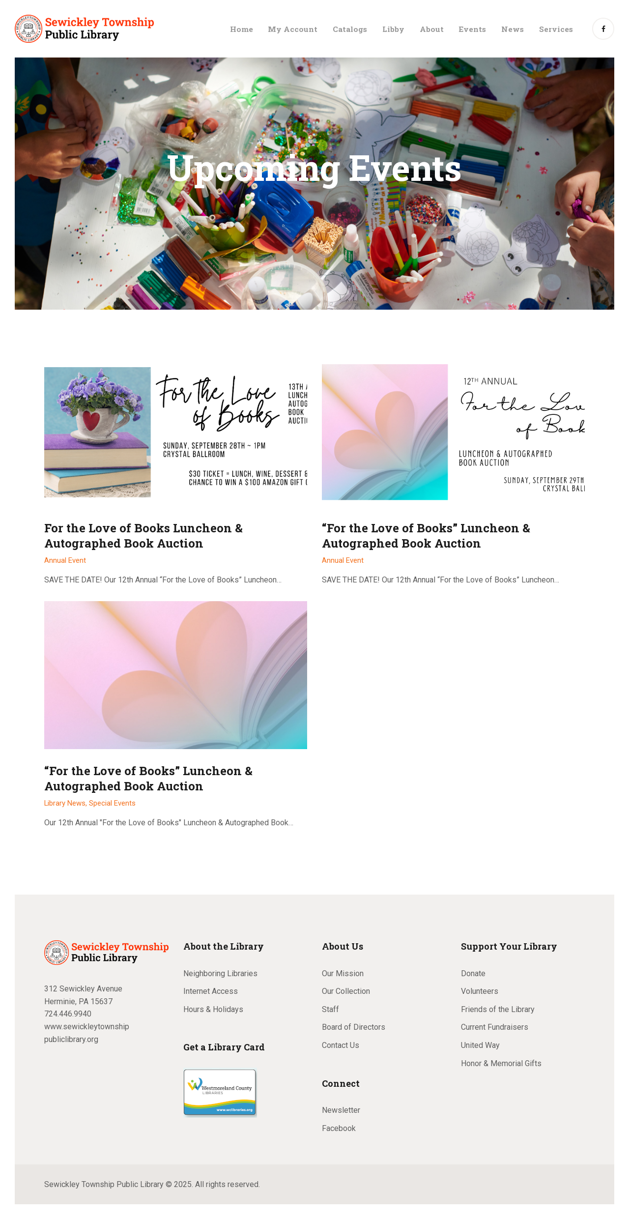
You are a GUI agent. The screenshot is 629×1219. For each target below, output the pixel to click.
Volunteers (479, 991)
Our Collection (346, 991)
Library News (65, 803)
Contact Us (340, 1045)
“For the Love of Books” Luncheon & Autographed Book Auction (426, 536)
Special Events (112, 803)
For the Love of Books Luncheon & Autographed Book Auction (143, 536)
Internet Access (210, 991)
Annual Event (65, 560)
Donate (473, 973)
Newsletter (341, 1110)
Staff (330, 1009)
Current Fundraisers (494, 1027)
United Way (480, 1045)
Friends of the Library (498, 1009)
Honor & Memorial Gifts (501, 1063)
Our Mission (343, 973)
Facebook (339, 1128)
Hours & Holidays (213, 1009)
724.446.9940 (67, 1013)
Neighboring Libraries (220, 973)
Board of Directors (353, 1027)
